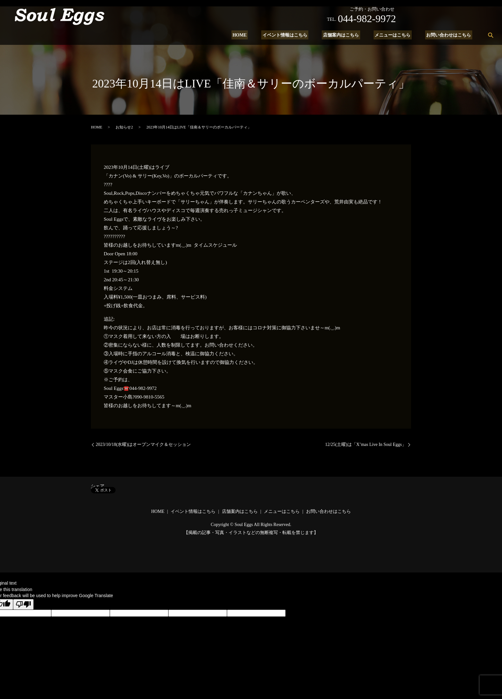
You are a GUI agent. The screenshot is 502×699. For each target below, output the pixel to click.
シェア (97, 486)
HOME (250, 35)
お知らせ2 (124, 127)
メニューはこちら (396, 35)
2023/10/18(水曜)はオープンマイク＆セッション (143, 444)
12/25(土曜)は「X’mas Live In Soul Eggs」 (365, 444)
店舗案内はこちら (347, 35)
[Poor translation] (23, 604)
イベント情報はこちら (293, 35)
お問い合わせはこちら (449, 35)
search (490, 35)
